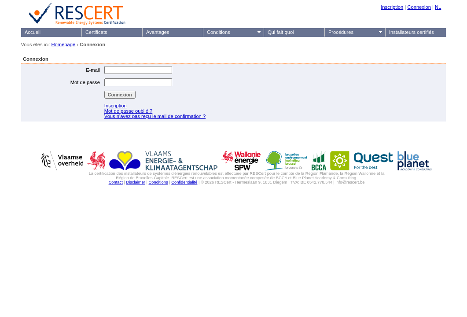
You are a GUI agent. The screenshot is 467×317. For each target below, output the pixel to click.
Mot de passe (85, 82)
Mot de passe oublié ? (128, 111)
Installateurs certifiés (411, 32)
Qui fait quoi (281, 32)
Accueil (32, 32)
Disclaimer (135, 182)
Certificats (96, 32)
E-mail (93, 70)
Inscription (392, 7)
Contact (116, 182)
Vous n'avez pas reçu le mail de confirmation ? (155, 116)
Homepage (63, 44)
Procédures (340, 32)
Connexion (419, 7)
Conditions (218, 32)
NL (438, 7)
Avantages (157, 32)
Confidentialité (184, 182)
